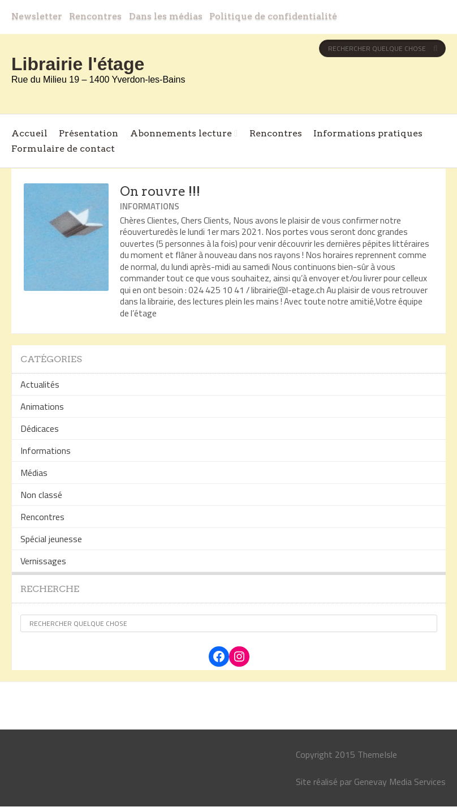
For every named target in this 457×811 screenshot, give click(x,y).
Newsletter (36, 16)
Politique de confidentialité (273, 16)
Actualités (39, 384)
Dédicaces (39, 428)
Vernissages (43, 561)
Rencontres (95, 16)
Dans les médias (165, 16)
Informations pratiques (367, 133)
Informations (149, 206)
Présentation (88, 133)
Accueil (29, 133)
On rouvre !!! (160, 191)
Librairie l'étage (77, 64)
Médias (34, 472)
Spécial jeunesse (51, 539)
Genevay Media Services (400, 781)
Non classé (41, 494)
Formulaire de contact (63, 148)
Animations (42, 406)
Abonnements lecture (181, 133)
